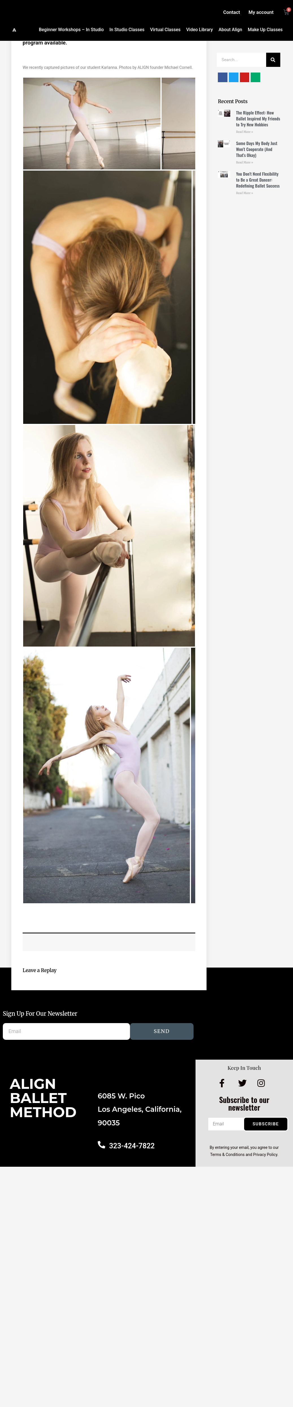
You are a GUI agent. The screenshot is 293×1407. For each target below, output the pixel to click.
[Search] (273, 60)
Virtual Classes (165, 29)
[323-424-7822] (101, 1144)
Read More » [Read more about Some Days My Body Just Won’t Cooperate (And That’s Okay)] (244, 162)
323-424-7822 (131, 1146)
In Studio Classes (126, 29)
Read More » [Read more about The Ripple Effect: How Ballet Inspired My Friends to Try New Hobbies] (244, 132)
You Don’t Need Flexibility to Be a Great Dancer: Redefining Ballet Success (257, 180)
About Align (230, 29)
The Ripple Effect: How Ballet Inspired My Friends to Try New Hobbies (258, 118)
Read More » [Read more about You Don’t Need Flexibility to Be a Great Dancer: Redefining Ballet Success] (244, 193)
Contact (231, 12)
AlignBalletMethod (43, 1098)
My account (261, 12)
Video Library (199, 29)
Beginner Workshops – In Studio (71, 29)
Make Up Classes (265, 29)
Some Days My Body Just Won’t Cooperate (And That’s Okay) (256, 149)
